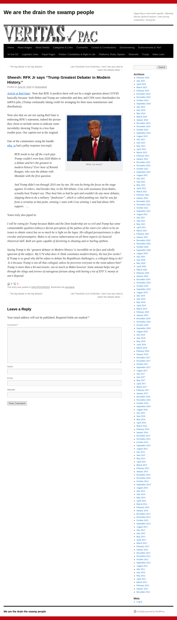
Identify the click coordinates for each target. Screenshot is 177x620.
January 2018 (142, 354)
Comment (12, 325)
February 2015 (143, 468)
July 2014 (141, 491)
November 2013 (144, 517)
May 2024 (141, 113)
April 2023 (141, 149)
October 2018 (142, 325)
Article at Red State (18, 93)
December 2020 (143, 240)
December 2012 (143, 553)
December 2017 (143, 357)
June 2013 (141, 533)
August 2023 (142, 136)
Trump (145, 54)
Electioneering (127, 47)
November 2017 (144, 361)
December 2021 (143, 201)
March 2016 (142, 426)
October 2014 (142, 481)
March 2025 (142, 87)
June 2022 (141, 182)
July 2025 (141, 81)
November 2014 (144, 478)
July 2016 (141, 413)
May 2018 (141, 341)
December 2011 (143, 592)
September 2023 (144, 133)
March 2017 (142, 387)
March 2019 (142, 308)
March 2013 (142, 543)
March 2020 (142, 269)
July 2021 (141, 217)
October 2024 (142, 100)
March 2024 (142, 116)
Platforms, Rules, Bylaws (112, 54)
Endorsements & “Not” (149, 47)
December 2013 (143, 514)
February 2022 (143, 195)
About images (25, 47)
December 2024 (143, 94)
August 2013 (142, 527)
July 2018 (141, 335)
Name (10, 366)
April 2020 (141, 266)
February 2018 (143, 351)
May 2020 (141, 263)
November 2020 (144, 243)
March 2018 (142, 348)
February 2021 (143, 234)
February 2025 (143, 90)
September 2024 (144, 103)
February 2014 (143, 507)
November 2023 (144, 126)
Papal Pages (48, 54)
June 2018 (141, 338)
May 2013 (141, 536)
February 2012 (143, 585)
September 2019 (144, 289)
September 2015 (144, 445)
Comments (82, 47)
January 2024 (142, 120)
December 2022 (143, 162)
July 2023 (141, 139)
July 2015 (141, 452)
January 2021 (142, 237)
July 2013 (141, 530)
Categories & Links (63, 47)
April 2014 (141, 501)
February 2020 (143, 273)
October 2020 (142, 247)
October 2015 (142, 442)
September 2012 (144, 562)
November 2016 (144, 400)
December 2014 (143, 475)
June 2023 (141, 142)
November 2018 (144, 321)
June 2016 (141, 416)
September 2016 (144, 406)
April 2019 (141, 305)
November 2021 (144, 204)
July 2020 (141, 256)
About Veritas (42, 47)
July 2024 (141, 107)
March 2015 (142, 465)
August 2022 (142, 175)
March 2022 (142, 191)
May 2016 (141, 419)
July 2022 (141, 178)
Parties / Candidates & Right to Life (77, 54)
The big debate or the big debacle (24, 66)
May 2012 (141, 575)
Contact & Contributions (103, 47)
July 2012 (141, 569)
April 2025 (141, 84)
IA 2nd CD (13, 54)
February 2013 (143, 546)
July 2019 (141, 295)
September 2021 (144, 211)
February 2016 (143, 429)
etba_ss (11, 145)
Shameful (133, 54)
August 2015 (142, 448)
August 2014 (142, 488)
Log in (139, 601)
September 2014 (144, 484)
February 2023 (143, 155)
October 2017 (142, 364)
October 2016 (142, 403)
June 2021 (141, 221)
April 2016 (141, 422)
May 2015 (141, 458)
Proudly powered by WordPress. (151, 611)
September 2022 (144, 172)
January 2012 (142, 588)
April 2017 (141, 383)
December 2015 (143, 435)
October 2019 (142, 286)
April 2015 (141, 461)
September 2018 (144, 328)
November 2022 (144, 165)
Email (10, 378)
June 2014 (141, 494)
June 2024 (141, 110)
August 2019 (142, 292)
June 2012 (141, 572)
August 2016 (142, 409)
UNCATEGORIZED (40, 287)
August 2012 (142, 566)
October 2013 (142, 520)
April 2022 (141, 188)
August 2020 (142, 253)
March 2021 (142, 230)
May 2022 (141, 185)
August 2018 (142, 331)
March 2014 (142, 504)
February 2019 (143, 312)
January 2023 (142, 159)
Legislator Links (30, 54)
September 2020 (144, 250)
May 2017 (141, 380)
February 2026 (143, 77)
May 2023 (141, 146)
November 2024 (144, 97)
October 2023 (142, 129)
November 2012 (144, 556)
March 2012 (142, 582)
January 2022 (142, 198)
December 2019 (143, 279)
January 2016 (142, 432)
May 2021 (141, 224)
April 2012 (141, 579)
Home (11, 47)
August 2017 (142, 370)
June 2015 (141, 455)
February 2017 (143, 390)
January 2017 (142, 393)
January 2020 (142, 276)
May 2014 (141, 497)
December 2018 (143, 318)
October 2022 (142, 168)
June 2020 (141, 260)
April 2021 (141, 227)
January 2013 (142, 549)
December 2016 (143, 396)
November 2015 (144, 439)
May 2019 (141, 302)
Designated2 (41, 87)
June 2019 (141, 299)
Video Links (158, 54)
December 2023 (143, 123)
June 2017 (141, 377)
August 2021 (142, 214)
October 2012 (142, 559)
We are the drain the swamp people (49, 12)
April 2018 (141, 344)
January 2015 (142, 471)
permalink (69, 287)
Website (11, 389)
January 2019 (142, 315)
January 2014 (142, 510)
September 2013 (144, 523)
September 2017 (144, 367)
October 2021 (142, 208)
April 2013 (141, 540)
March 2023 (142, 152)
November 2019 (144, 282)
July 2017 (141, 374)
